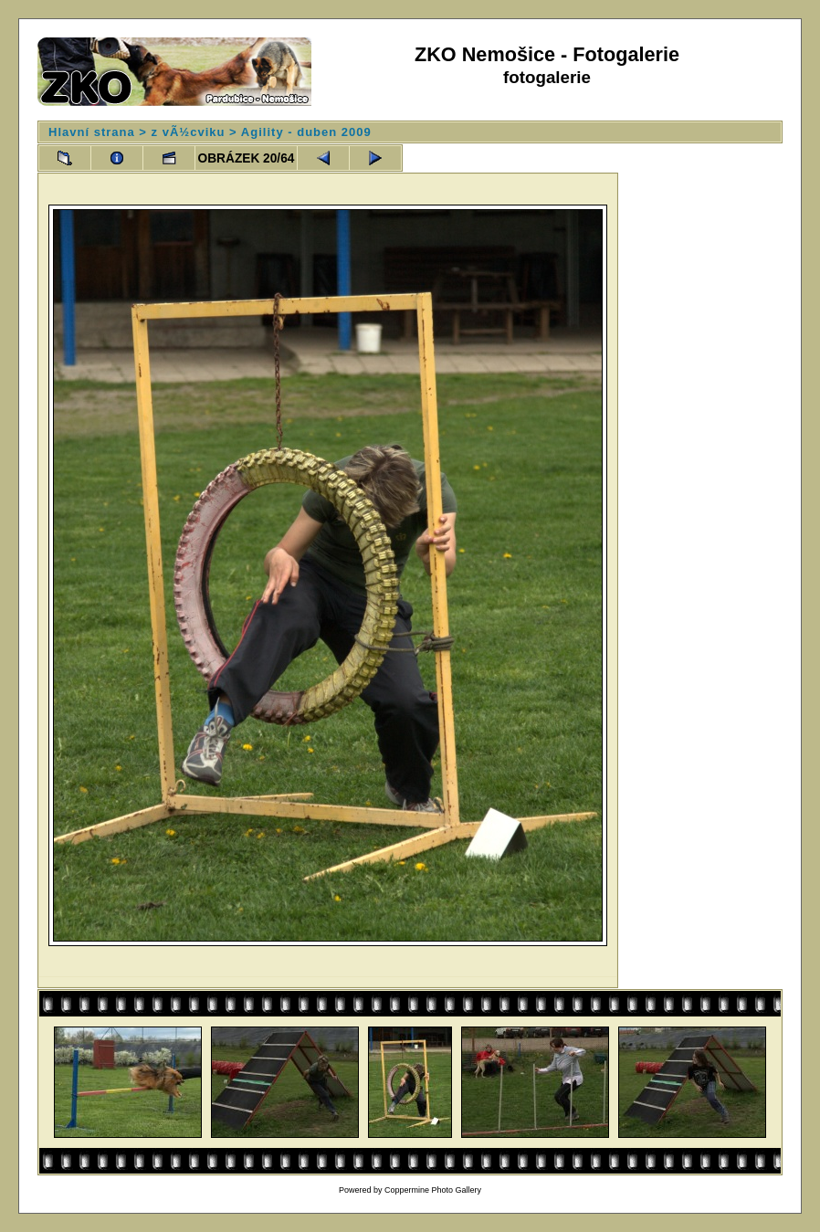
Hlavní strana (91, 132)
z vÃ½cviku (189, 132)
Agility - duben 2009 (306, 132)
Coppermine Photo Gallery (432, 1190)
